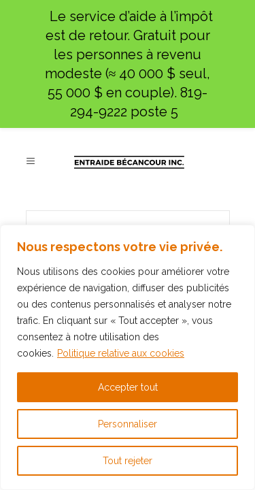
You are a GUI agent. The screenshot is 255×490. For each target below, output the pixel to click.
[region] (127, 357)
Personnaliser (127, 424)
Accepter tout (128, 387)
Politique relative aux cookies (120, 353)
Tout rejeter (127, 460)
